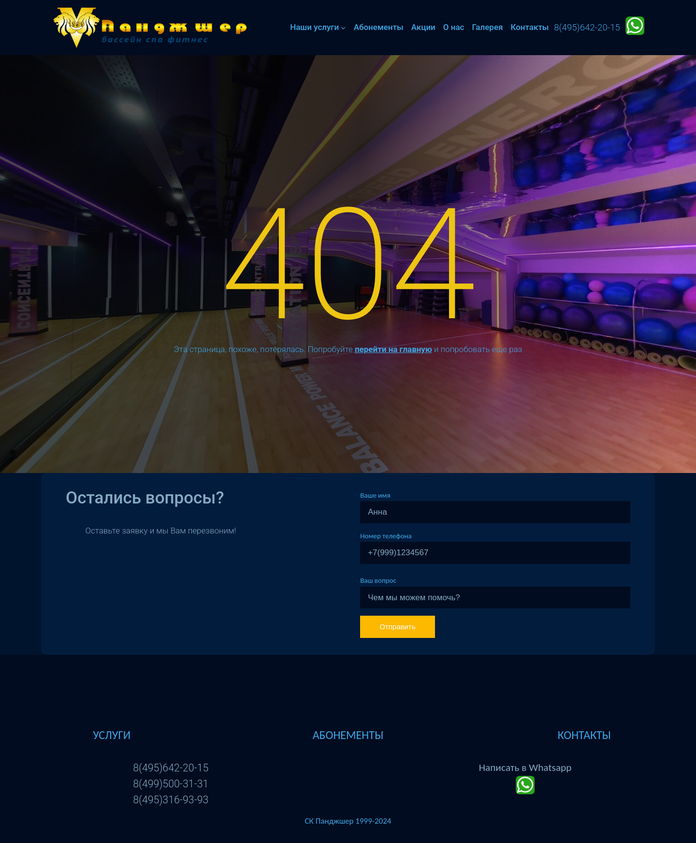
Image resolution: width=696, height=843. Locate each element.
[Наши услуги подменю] (343, 27)
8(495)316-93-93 (170, 800)
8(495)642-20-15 (170, 768)
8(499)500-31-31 (170, 784)
